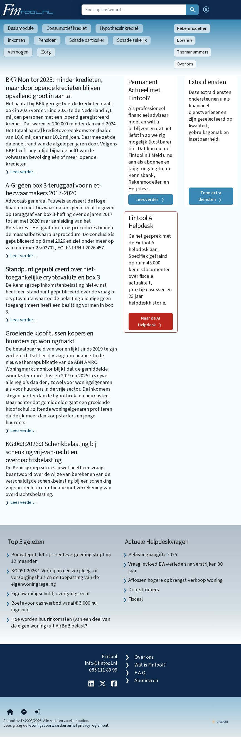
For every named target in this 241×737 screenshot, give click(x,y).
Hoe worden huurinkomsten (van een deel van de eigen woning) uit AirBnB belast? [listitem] (60, 622)
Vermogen (18, 51)
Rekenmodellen (192, 28)
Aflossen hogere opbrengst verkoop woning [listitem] (175, 580)
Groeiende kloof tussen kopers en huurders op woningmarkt (50, 337)
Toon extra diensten (209, 196)
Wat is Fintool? (150, 664)
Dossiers (185, 40)
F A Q (140, 672)
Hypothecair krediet (119, 28)
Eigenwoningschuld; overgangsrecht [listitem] (50, 593)
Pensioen (47, 40)
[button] (206, 9)
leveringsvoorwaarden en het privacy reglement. (68, 725)
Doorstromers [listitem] (143, 589)
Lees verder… (23, 172)
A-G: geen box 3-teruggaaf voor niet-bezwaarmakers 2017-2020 (53, 189)
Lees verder (147, 199)
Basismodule (20, 28)
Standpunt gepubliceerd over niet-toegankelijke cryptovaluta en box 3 (53, 273)
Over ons (185, 64)
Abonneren (146, 680)
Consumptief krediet (66, 28)
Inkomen (16, 40)
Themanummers (192, 52)
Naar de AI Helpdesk (149, 321)
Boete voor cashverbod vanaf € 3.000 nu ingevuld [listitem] (54, 606)
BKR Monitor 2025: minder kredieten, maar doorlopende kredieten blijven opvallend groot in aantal (54, 88)
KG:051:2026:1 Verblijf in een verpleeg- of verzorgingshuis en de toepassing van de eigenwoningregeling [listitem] (55, 577)
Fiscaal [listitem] (135, 599)
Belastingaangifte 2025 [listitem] (152, 554)
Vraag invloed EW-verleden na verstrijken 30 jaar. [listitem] (175, 567)
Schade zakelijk (131, 40)
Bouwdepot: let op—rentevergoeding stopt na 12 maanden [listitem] (61, 558)
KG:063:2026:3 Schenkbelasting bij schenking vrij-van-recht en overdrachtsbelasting (51, 452)
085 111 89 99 (103, 669)
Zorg (46, 51)
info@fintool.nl (101, 663)
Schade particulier (86, 40)
